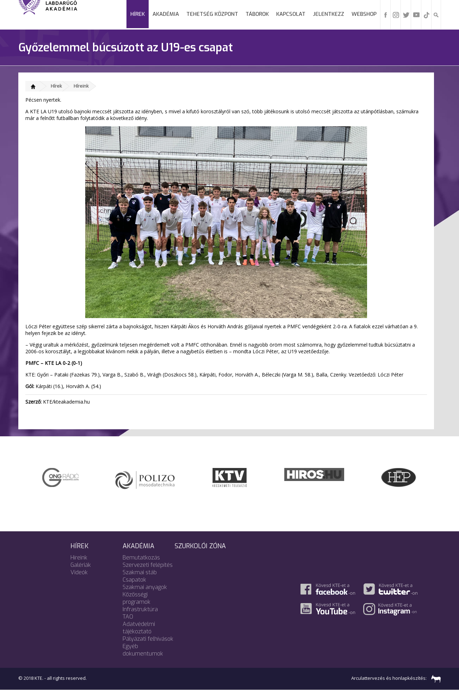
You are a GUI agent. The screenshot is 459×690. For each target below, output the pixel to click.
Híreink (81, 86)
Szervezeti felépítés (148, 565)
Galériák (80, 565)
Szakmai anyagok (145, 587)
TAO (128, 616)
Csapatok (134, 579)
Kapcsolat (290, 14)
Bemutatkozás (141, 557)
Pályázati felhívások (148, 638)
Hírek (137, 14)
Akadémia (166, 14)
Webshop (364, 14)
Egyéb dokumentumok (143, 649)
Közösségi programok (136, 598)
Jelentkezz (328, 14)
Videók (79, 572)
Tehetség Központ (212, 14)
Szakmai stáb (140, 572)
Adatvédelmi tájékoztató (139, 627)
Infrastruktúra (140, 609)
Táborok (257, 14)
